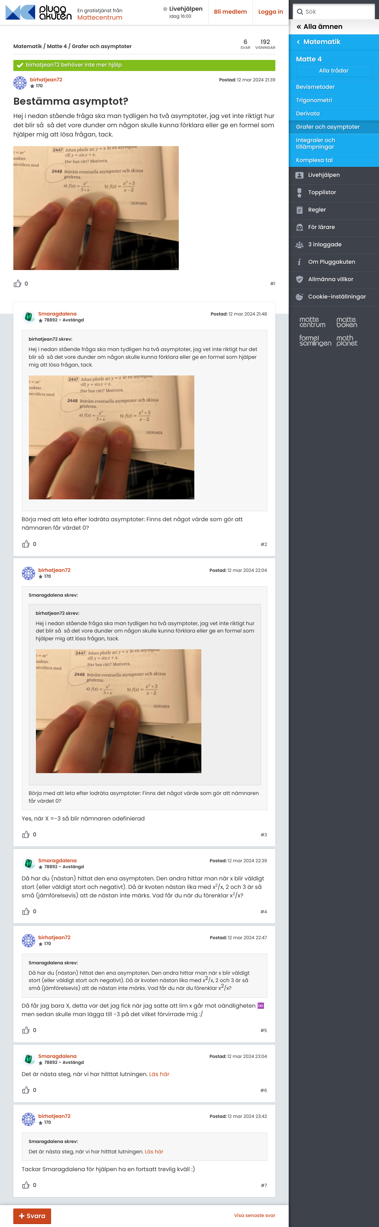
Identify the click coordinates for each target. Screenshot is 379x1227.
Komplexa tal (314, 160)
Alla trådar (334, 71)
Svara (36, 1215)
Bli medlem (230, 12)
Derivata (308, 114)
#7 (264, 1186)
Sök (299, 12)
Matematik (27, 46)
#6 (264, 1091)
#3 (264, 835)
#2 (264, 545)
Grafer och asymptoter (101, 46)
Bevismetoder (315, 87)
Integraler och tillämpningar (315, 143)
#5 (264, 1031)
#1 (272, 284)
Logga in (270, 12)
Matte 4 (57, 46)
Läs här (159, 1074)
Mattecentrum (100, 17)
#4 (264, 912)
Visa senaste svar (254, 1216)
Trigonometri (314, 100)
